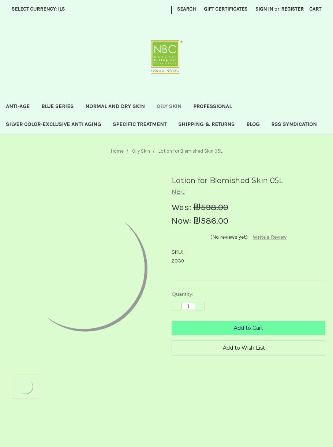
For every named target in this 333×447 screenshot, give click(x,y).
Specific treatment (139, 124)
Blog (252, 124)
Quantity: (182, 294)
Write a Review (270, 237)
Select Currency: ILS (41, 9)
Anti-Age (18, 106)
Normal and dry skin (115, 106)
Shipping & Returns (206, 124)
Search (186, 9)
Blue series (57, 106)
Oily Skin (169, 106)
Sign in (264, 9)
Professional (212, 106)
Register (292, 9)
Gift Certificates (225, 9)
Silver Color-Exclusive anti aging (53, 124)
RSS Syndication (294, 124)
